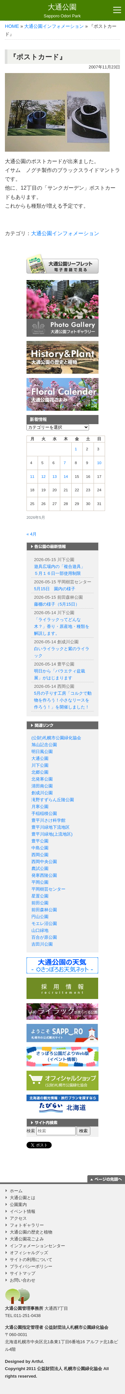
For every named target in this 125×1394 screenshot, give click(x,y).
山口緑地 (39, 930)
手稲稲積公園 (44, 813)
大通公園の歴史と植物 (31, 1232)
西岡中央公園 (44, 861)
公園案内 (18, 1204)
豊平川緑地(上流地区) (52, 834)
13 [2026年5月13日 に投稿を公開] (54, 476)
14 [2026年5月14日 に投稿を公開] (65, 476)
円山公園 (39, 916)
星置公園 (39, 896)
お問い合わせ (22, 1280)
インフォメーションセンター (37, 1245)
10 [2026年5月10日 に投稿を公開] (99, 463)
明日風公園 (42, 751)
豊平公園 (39, 840)
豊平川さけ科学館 (48, 820)
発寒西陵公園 (44, 875)
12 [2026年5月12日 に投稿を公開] (43, 476)
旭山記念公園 (44, 744)
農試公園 (39, 868)
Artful (37, 1361)
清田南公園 (42, 785)
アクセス (18, 1218)
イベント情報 (22, 1211)
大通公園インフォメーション (54, 26)
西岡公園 (39, 854)
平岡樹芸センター (48, 889)
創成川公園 (42, 792)
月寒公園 (39, 806)
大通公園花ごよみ (27, 1238)
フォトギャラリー (27, 1225)
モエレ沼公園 (44, 923)
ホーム (16, 1190)
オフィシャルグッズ (29, 1252)
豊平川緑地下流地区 (50, 827)
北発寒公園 (42, 779)
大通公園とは (22, 1197)
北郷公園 (39, 772)
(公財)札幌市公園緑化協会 (56, 737)
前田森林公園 (44, 909)
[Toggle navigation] (117, 10)
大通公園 (62, 11)
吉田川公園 (42, 944)
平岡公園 (39, 882)
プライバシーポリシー (31, 1266)
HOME (12, 26)
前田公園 (39, 902)
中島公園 (39, 847)
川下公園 (39, 765)
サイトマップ (22, 1273)
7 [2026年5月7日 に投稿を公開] (64, 463)
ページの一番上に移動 (106, 1178)
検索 (31, 1130)
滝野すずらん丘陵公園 (52, 799)
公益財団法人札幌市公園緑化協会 (76, 1327)
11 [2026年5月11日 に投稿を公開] (32, 476)
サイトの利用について (31, 1259)
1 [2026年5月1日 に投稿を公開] (76, 449)
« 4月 (32, 534)
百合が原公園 (44, 937)
